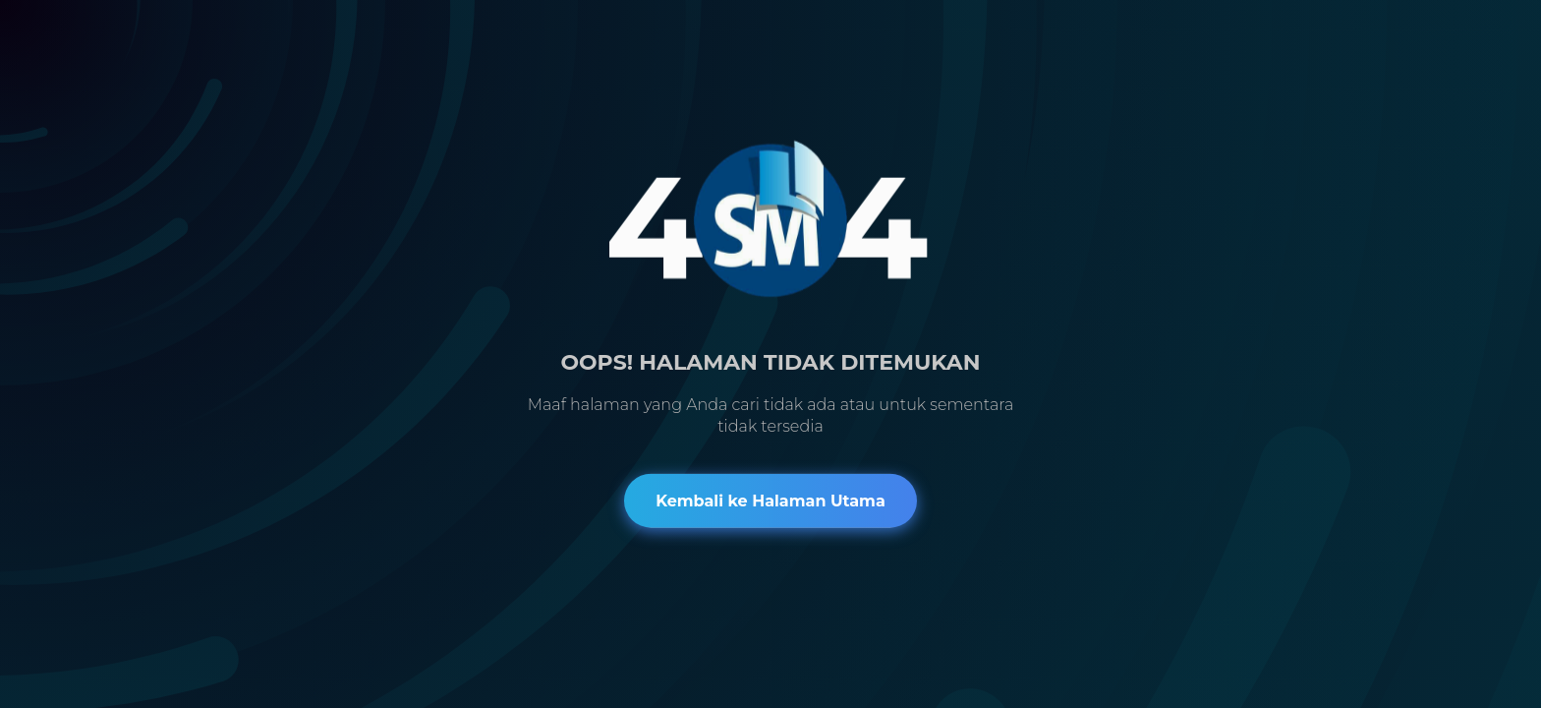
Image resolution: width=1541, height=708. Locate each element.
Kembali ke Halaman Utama (770, 500)
